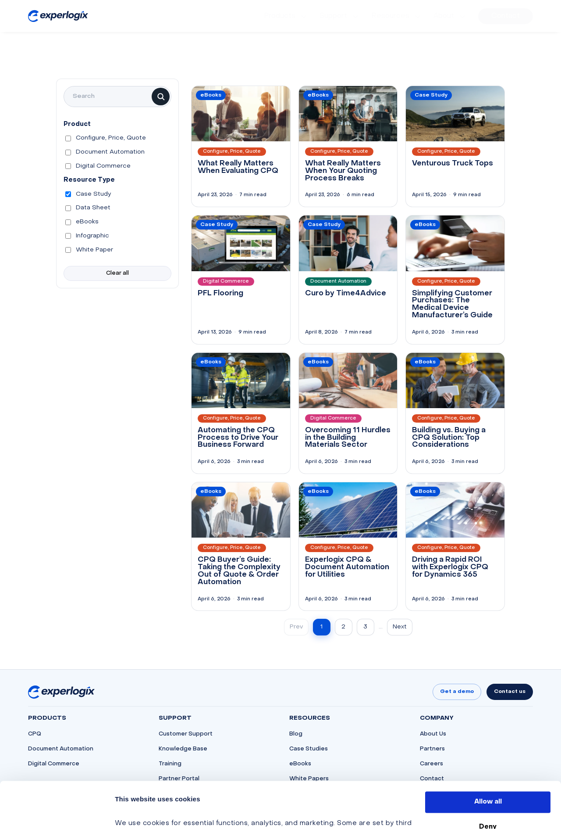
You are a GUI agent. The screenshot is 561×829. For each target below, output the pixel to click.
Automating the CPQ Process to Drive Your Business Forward (238, 438)
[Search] (161, 96)
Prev (296, 627)
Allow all (488, 756)
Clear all (117, 273)
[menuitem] (286, 16)
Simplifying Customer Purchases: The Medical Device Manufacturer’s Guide (452, 304)
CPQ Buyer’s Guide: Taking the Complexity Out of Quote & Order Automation (239, 570)
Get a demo (457, 691)
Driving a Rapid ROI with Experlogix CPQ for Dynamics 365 (450, 567)
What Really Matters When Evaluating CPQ (238, 167)
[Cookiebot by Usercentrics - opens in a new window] (56, 811)
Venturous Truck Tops (452, 163)
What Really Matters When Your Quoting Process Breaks (343, 171)
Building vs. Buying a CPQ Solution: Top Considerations (449, 438)
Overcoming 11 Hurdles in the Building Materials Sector (348, 438)
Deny (488, 780)
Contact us (509, 691)
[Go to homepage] (61, 692)
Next (400, 627)
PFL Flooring (220, 293)
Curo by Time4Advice (345, 293)
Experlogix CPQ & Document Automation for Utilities (347, 567)
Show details (137, 812)
